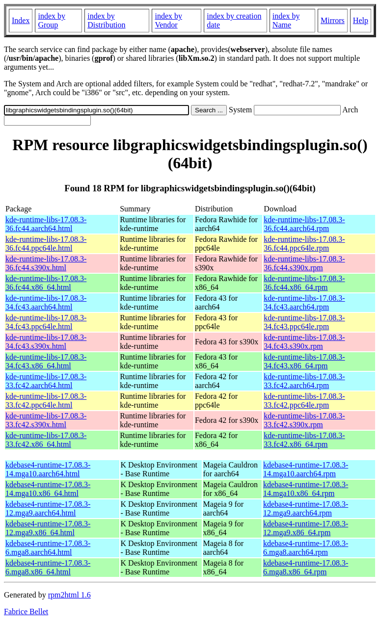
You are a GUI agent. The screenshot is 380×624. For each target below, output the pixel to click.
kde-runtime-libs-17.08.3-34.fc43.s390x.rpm (304, 341)
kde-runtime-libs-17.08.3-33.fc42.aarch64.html (45, 381)
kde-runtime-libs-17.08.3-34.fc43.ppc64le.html (45, 322)
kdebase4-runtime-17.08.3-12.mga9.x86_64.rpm (305, 528)
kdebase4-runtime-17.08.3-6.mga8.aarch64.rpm (305, 547)
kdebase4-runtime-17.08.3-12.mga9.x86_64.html (47, 528)
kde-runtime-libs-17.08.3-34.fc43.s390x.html (45, 341)
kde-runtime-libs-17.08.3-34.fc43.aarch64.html (45, 302)
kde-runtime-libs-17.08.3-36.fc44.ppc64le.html (45, 243)
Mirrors (333, 20)
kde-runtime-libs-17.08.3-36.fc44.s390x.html (45, 263)
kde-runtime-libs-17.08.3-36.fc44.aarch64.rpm (304, 224)
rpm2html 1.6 (69, 595)
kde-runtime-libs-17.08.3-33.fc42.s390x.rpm (304, 420)
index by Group (51, 20)
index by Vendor (168, 20)
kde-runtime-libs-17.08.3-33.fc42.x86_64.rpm (304, 439)
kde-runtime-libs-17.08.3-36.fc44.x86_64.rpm (304, 282)
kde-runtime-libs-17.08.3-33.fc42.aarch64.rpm (304, 381)
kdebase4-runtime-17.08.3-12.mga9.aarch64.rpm (305, 508)
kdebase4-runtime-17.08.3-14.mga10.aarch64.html (47, 469)
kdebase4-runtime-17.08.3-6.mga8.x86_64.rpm (305, 567)
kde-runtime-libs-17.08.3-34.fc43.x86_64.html (45, 361)
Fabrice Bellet (26, 611)
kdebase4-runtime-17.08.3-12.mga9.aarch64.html (47, 508)
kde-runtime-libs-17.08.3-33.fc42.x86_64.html (45, 439)
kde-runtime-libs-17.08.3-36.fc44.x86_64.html (45, 282)
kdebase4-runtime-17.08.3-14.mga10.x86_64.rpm (305, 488)
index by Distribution (106, 20)
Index (20, 20)
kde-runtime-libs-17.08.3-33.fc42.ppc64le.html (45, 400)
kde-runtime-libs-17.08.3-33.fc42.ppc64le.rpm (304, 400)
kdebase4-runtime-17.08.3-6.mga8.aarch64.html (47, 547)
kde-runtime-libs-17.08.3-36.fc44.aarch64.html (45, 224)
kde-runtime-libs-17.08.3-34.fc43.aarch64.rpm (304, 302)
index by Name (286, 20)
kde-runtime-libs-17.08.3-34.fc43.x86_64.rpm (304, 361)
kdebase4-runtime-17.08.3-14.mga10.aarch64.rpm (305, 469)
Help (360, 20)
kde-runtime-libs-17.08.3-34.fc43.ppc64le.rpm (304, 322)
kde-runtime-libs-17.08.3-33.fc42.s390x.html (45, 420)
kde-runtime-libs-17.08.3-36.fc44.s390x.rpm (304, 263)
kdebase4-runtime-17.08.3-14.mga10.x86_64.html (47, 488)
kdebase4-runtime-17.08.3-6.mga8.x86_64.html (47, 567)
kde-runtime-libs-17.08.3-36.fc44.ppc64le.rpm (304, 243)
